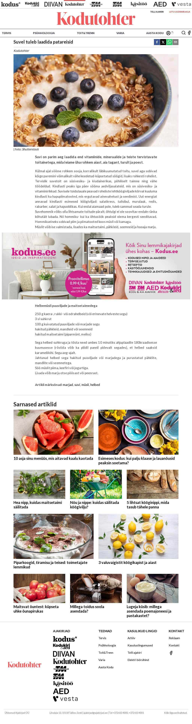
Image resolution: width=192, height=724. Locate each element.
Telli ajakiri (157, 11)
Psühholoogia (44, 33)
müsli (85, 385)
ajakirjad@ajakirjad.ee (95, 712)
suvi (77, 385)
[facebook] (157, 42)
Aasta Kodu (155, 33)
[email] (175, 42)
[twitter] (163, 42)
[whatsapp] (169, 42)
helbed (95, 385)
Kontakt (174, 645)
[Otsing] (183, 33)
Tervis (6, 33)
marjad (68, 385)
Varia (120, 33)
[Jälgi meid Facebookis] (189, 33)
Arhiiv (131, 638)
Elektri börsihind (138, 660)
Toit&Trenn (85, 33)
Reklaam (174, 638)
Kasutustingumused (140, 645)
